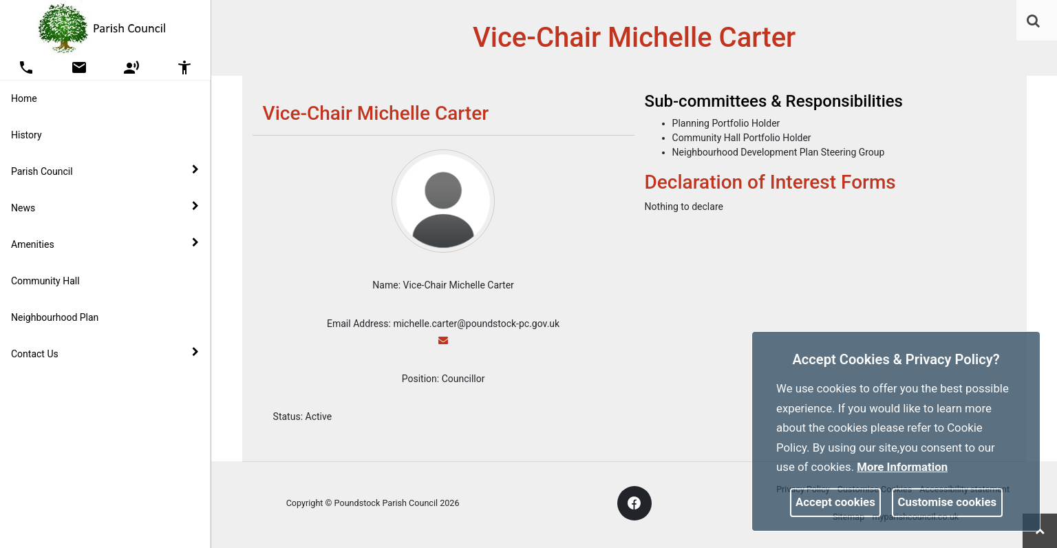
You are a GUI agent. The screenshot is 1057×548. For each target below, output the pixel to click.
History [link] (26, 134)
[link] (1033, 21)
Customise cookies (947, 502)
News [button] (105, 207)
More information (902, 467)
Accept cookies (835, 502)
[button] (1034, 22)
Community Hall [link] (45, 280)
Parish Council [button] (105, 171)
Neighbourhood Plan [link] (54, 317)
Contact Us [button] (105, 353)
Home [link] (24, 98)
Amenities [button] (105, 244)
